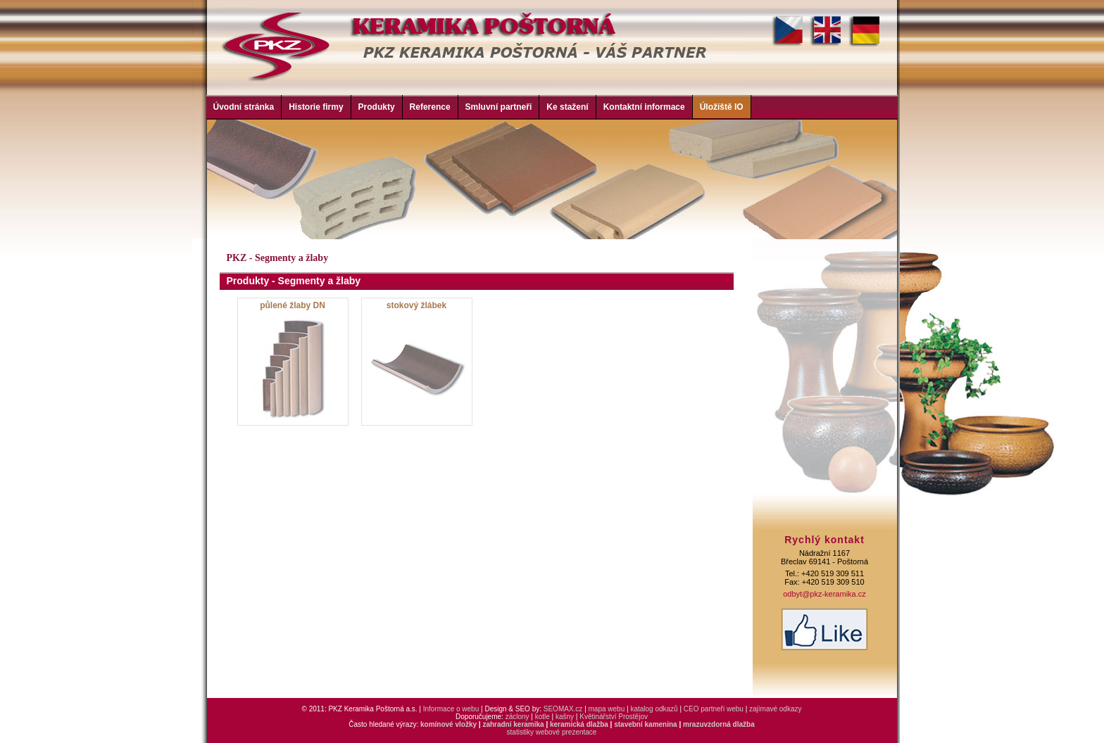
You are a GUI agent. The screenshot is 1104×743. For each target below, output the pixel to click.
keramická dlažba (579, 724)
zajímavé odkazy (775, 709)
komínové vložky (448, 724)
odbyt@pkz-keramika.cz (824, 594)
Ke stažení (567, 107)
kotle (542, 716)
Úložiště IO (722, 107)
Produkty (376, 107)
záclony (517, 716)
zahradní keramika (513, 724)
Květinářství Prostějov (613, 716)
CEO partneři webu (714, 709)
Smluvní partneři (498, 107)
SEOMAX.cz (563, 709)
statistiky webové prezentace (552, 732)
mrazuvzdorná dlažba (719, 724)
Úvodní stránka (244, 107)
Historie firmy (316, 107)
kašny (565, 716)
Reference (430, 107)
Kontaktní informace (644, 107)
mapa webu (607, 709)
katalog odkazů (653, 709)
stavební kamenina (645, 724)
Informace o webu (451, 709)
